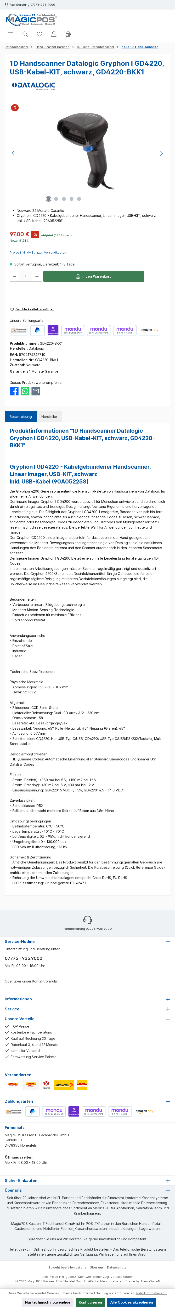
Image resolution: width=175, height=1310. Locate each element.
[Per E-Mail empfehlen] (35, 391)
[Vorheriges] (13, 153)
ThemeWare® (150, 1281)
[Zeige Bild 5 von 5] (79, 199)
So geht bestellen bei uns (67, 1267)
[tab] (21, 416)
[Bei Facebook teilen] (14, 391)
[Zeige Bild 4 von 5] (71, 199)
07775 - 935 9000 (23, 958)
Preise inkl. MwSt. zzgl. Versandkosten (38, 252)
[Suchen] (25, 34)
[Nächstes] (161, 153)
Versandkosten (122, 1277)
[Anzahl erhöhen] (37, 276)
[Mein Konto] (54, 34)
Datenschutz (117, 1267)
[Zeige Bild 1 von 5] (49, 199)
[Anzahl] (26, 276)
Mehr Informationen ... (151, 1293)
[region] (87, 153)
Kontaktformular (45, 981)
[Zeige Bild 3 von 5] (64, 199)
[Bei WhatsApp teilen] (25, 391)
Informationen (18, 999)
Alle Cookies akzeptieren (131, 1302)
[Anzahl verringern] (14, 276)
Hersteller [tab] (49, 417)
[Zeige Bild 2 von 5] (56, 199)
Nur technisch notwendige (47, 1302)
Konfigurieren (90, 1302)
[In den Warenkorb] (93, 276)
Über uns (97, 1267)
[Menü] (11, 34)
